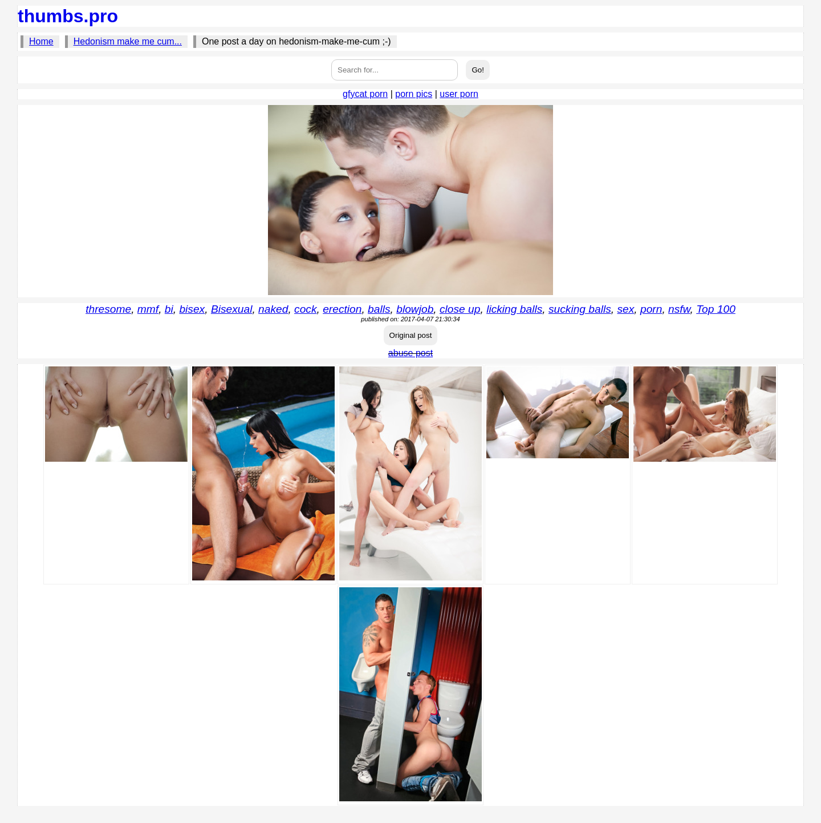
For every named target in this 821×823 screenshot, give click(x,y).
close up (460, 309)
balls (379, 309)
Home (41, 41)
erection (342, 309)
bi (169, 309)
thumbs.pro (68, 16)
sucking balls (579, 309)
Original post (410, 335)
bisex (192, 309)
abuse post (410, 353)
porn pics (413, 94)
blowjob (414, 309)
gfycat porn (365, 94)
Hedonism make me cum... (128, 41)
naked (273, 309)
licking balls (514, 309)
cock (305, 309)
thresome (108, 309)
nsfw (679, 309)
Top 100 (715, 309)
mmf (147, 309)
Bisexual (232, 309)
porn (651, 309)
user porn (459, 94)
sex (625, 309)
